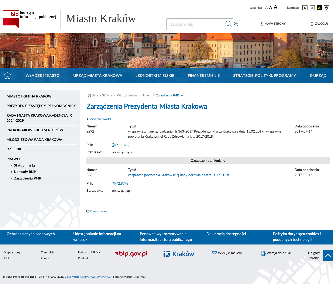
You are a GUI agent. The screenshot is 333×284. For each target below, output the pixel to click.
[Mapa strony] (273, 24)
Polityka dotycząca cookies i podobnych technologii (297, 237)
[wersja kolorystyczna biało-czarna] (312, 8)
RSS (6, 258)
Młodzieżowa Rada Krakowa (34, 139)
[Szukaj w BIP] (195, 24)
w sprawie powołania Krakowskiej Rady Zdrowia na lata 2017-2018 (178, 175)
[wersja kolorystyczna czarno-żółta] (319, 8)
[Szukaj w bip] (228, 24)
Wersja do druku (276, 253)
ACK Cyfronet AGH (102, 277)
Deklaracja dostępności (226, 234)
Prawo (13, 159)
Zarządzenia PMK (28, 178)
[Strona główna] (9, 76)
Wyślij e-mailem (227, 253)
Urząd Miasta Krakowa (97, 76)
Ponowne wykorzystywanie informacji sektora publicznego (166, 237)
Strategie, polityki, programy (264, 76)
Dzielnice (15, 149)
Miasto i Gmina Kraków (29, 96)
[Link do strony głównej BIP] (75, 19)
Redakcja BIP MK (89, 252)
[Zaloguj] (319, 24)
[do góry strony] (319, 255)
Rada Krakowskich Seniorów (35, 130)
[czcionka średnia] (270, 8)
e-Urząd (318, 76)
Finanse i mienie (204, 76)
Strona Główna (102, 95)
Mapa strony (12, 252)
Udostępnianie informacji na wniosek (97, 237)
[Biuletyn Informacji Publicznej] (135, 256)
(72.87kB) (120, 183)
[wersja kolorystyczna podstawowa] (305, 8)
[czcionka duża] (279, 7)
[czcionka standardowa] (266, 7)
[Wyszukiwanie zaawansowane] (236, 24)
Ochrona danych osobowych (31, 234)
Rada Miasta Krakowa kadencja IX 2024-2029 (39, 118)
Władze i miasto (42, 76)
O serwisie (47, 252)
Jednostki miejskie (155, 76)
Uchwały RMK (25, 172)
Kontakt (83, 258)
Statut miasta (24, 165)
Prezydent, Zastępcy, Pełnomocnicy (41, 106)
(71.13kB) (120, 145)
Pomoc (45, 258)
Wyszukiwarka (100, 119)
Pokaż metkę (98, 211)
